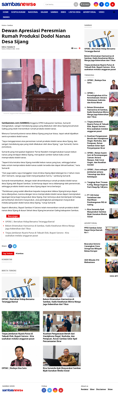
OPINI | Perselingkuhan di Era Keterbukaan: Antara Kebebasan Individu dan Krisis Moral (97, 98)
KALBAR (44, 12)
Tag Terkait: (8, 253)
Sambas (10, 25)
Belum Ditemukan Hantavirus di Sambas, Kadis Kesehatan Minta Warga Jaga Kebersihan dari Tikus (62, 302)
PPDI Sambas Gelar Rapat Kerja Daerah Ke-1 (93, 230)
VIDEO (101, 12)
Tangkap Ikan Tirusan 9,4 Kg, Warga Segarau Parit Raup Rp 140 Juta (97, 184)
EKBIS (63, 12)
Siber (92, 389)
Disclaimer (101, 389)
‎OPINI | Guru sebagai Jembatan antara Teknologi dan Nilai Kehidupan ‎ (97, 173)
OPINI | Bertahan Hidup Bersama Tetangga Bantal (30, 221)
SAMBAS (54, 12)
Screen (85, 4)
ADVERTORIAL (89, 12)
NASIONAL (33, 12)
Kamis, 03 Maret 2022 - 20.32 (10, 49)
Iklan (110, 389)
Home (4, 25)
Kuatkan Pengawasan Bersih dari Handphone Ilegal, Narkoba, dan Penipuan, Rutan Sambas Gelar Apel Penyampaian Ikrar (60, 337)
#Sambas (20, 253)
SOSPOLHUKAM (18, 12)
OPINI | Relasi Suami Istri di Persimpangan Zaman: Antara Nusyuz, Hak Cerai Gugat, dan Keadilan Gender (97, 159)
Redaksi (84, 389)
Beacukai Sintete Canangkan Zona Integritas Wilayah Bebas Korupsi (93, 247)
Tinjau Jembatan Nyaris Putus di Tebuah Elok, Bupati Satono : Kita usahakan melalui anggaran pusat (37, 234)
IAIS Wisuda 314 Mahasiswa (91, 261)
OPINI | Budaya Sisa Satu (14, 368)
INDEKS (6, 17)
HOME (5, 12)
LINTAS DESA (74, 12)
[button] (114, 11)
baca (74, 48)
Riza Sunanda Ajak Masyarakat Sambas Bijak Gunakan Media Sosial (62, 369)
